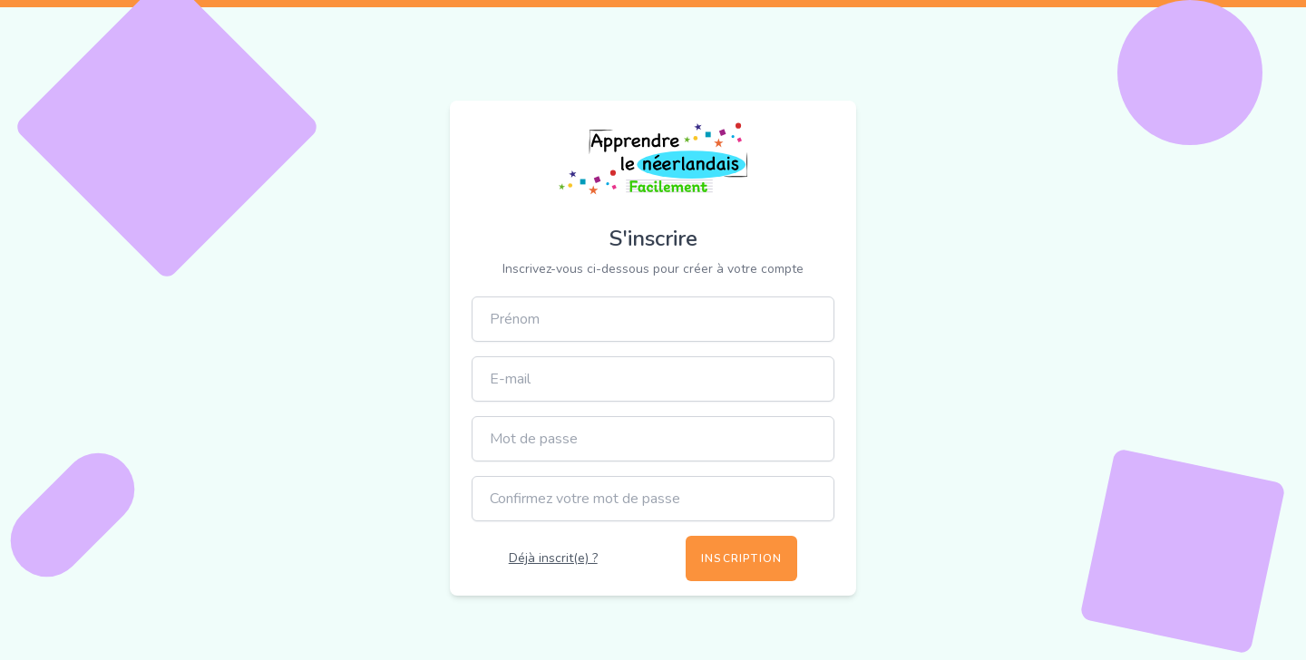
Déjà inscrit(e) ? (553, 558)
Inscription (741, 558)
